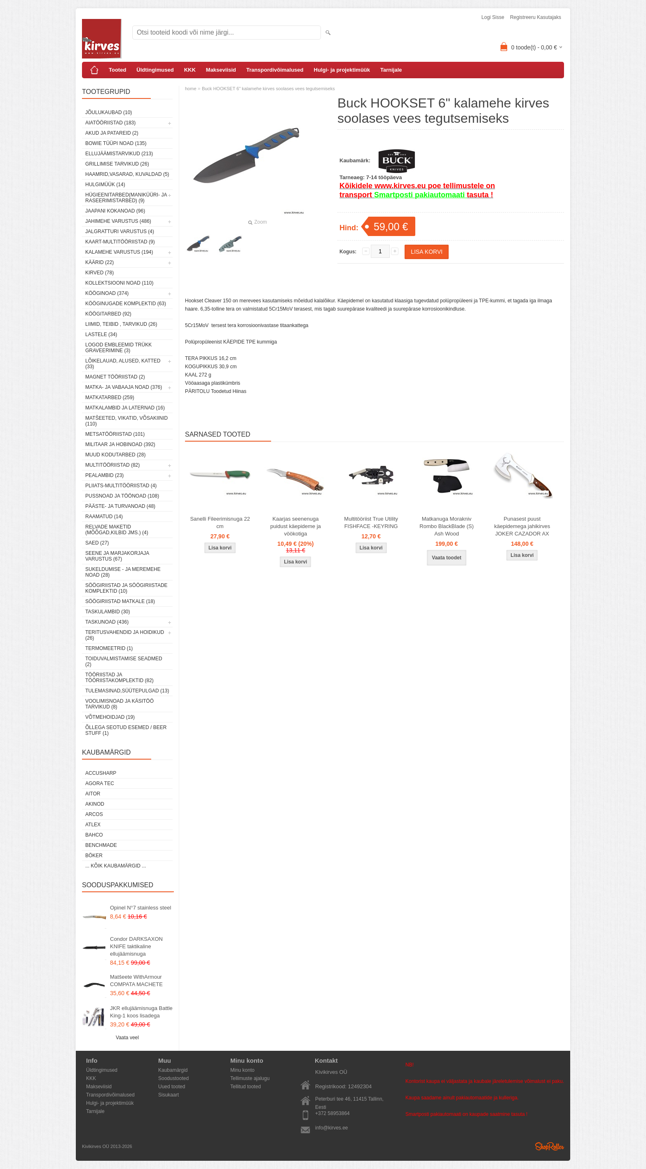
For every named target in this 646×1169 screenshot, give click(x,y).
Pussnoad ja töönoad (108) (122, 496)
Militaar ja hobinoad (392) (120, 444)
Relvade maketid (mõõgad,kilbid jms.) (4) (116, 529)
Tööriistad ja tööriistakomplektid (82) (119, 677)
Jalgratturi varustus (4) (119, 231)
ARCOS (94, 814)
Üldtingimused (154, 70)
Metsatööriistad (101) (115, 434)
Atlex (93, 825)
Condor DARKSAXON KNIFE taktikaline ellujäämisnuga (136, 946)
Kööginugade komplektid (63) (125, 303)
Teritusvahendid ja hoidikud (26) (124, 635)
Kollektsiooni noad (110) (119, 283)
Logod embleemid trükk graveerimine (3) (118, 347)
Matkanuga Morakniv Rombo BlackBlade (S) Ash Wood (446, 526)
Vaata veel (127, 1037)
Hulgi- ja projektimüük (342, 70)
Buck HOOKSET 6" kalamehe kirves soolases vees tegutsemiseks (268, 88)
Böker (94, 855)
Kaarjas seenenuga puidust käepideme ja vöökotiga (295, 526)
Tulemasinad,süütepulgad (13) (127, 691)
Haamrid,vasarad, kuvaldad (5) (127, 174)
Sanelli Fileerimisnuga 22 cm (220, 522)
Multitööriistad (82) (112, 465)
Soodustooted (173, 1078)
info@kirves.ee (331, 1128)
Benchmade (101, 845)
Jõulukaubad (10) (108, 112)
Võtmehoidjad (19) (110, 717)
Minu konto (242, 1070)
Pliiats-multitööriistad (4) (121, 486)
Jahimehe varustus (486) (118, 221)
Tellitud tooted (245, 1087)
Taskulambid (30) (107, 612)
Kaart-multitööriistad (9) (120, 242)
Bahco (94, 835)
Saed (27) (97, 543)
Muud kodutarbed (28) (115, 455)
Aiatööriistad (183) (110, 123)
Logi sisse (493, 17)
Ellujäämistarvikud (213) (119, 154)
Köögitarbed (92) (108, 314)
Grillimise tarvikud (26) (117, 164)
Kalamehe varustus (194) (119, 252)
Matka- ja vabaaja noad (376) (123, 387)
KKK (190, 70)
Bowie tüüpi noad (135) (115, 143)
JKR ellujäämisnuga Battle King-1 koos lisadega (141, 1012)
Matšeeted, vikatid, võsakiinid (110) (126, 421)
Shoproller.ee (549, 1146)
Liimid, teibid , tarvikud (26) (121, 324)
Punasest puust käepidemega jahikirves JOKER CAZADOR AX (522, 526)
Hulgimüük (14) (105, 184)
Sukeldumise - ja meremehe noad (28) (123, 572)
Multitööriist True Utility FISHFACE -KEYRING (371, 522)
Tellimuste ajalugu (249, 1078)
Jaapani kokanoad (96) (115, 211)
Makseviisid (221, 70)
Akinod (94, 804)
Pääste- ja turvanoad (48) (120, 506)
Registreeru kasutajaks (535, 17)
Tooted (117, 70)
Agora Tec (99, 783)
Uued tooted (171, 1087)
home (191, 88)
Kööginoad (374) (107, 293)
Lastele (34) (101, 334)
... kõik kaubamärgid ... (115, 866)
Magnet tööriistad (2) (115, 377)
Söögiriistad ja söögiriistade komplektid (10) (126, 588)
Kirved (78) (99, 273)
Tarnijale (391, 70)
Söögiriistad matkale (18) (120, 601)
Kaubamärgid (172, 1070)
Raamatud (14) (104, 516)
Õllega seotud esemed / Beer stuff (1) (125, 730)
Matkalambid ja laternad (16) (125, 408)
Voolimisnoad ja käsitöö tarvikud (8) (119, 704)
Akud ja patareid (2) (111, 133)
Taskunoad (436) (107, 622)
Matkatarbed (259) (109, 397)
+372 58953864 (332, 1113)
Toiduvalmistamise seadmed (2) (123, 661)
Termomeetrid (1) (109, 648)
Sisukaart (168, 1095)
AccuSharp (100, 773)
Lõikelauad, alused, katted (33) (123, 363)
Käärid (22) (99, 262)
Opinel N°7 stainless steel (140, 908)
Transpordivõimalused (275, 70)
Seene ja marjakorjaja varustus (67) (117, 556)
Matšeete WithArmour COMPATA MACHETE (136, 980)
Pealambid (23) (104, 475)
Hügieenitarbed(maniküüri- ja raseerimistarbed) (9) (126, 197)
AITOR (92, 794)
